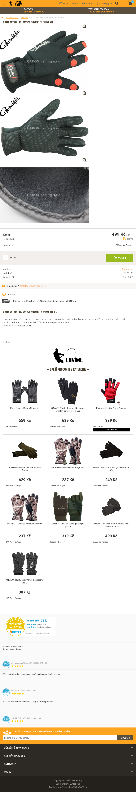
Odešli (124, 738)
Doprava (34, 10)
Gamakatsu (127, 269)
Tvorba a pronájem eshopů (61, 787)
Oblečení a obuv (12, 18)
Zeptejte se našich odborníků (33, 286)
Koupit (123, 258)
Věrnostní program (101, 10)
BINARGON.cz (80, 787)
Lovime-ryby (15, 3)
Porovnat (12, 294)
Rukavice (24, 18)
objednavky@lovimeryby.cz (98, 3)
